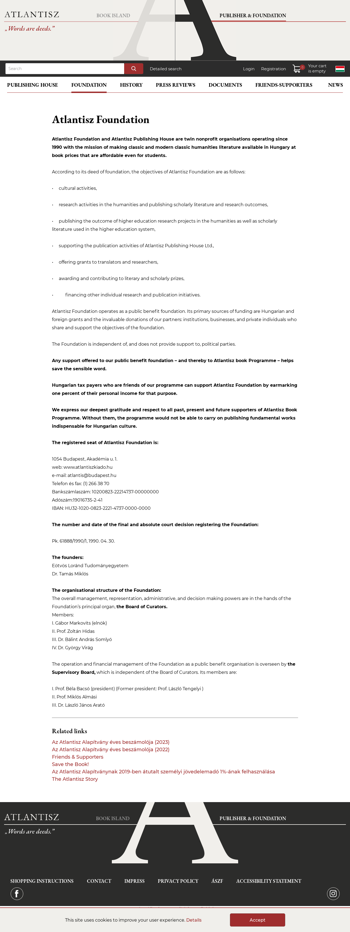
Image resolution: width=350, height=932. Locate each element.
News (335, 84)
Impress (134, 881)
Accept (258, 920)
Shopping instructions (42, 881)
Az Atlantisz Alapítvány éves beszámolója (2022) (111, 750)
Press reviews (175, 84)
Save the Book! (70, 764)
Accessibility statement (268, 881)
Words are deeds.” (29, 29)
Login (249, 68)
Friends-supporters (283, 84)
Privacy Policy (178, 881)
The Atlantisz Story (75, 779)
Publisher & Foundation (253, 15)
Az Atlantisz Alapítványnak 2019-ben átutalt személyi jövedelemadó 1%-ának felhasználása (163, 772)
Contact (99, 881)
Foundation (89, 84)
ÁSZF (217, 881)
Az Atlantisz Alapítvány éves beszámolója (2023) (111, 742)
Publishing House (32, 84)
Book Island (113, 15)
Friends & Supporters (77, 757)
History (131, 84)
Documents (225, 84)
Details (194, 920)
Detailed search (166, 68)
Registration (273, 68)
